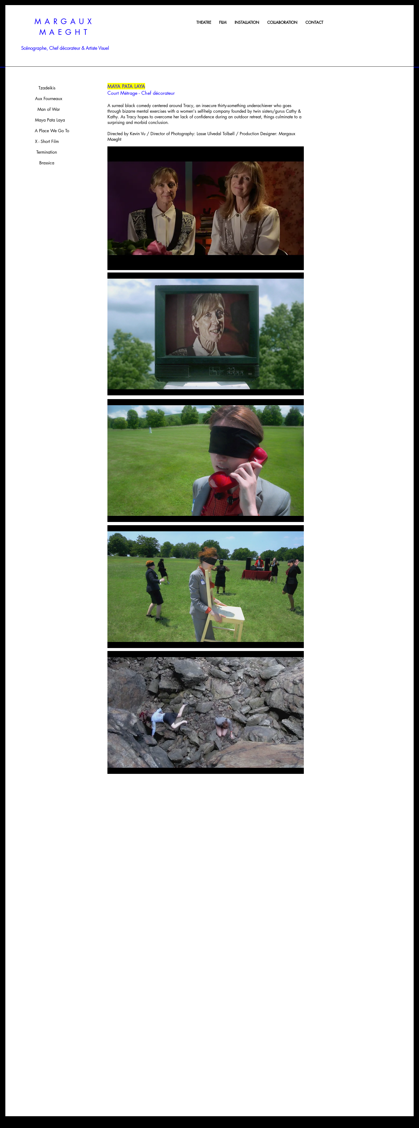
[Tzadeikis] (47, 88)
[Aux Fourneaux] (49, 98)
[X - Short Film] (47, 141)
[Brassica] (47, 163)
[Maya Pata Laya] (50, 120)
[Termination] (46, 152)
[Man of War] (48, 109)
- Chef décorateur (156, 93)
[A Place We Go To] (52, 131)
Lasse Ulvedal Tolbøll (216, 134)
